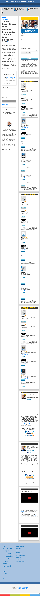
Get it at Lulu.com (24, 146)
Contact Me (5, 576)
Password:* (23, 45)
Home (4, 547)
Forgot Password (6, 107)
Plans (4, 581)
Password (4, 94)
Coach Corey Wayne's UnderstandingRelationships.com (20, 1)
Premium (5, 579)
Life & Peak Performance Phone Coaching (8, 554)
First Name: (23, 36)
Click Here (31, 62)
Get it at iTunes (23, 225)
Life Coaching (5, 20)
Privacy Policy (18, 590)
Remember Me (5, 100)
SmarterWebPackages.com (22, 591)
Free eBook (5, 566)
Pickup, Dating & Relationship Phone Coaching (8, 559)
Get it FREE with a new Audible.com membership (29, 94)
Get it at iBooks (23, 137)
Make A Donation (34, 8)
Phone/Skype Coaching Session (20, 10)
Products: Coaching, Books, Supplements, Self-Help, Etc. (7, 569)
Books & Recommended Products (8, 14)
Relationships (19, 560)
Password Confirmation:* (26, 49)
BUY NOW (22, 104)
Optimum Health (19, 562)
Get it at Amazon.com (24, 103)
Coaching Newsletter (20, 547)
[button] (19, 4)
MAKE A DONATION (30, 451)
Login (4, 577)
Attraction (18, 551)
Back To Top (26, 590)
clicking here (22, 512)
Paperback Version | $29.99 (25, 177)
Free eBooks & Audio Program (8, 9)
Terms (22, 590)
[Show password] (36, 47)
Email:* (22, 40)
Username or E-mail (6, 90)
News (17, 567)
